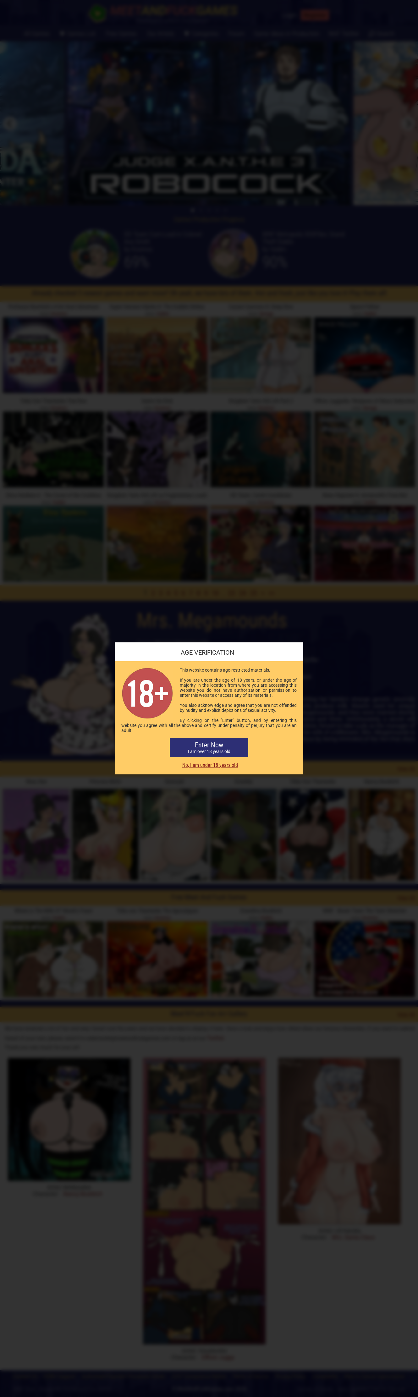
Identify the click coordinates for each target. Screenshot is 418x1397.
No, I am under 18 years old (210, 765)
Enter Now (209, 747)
